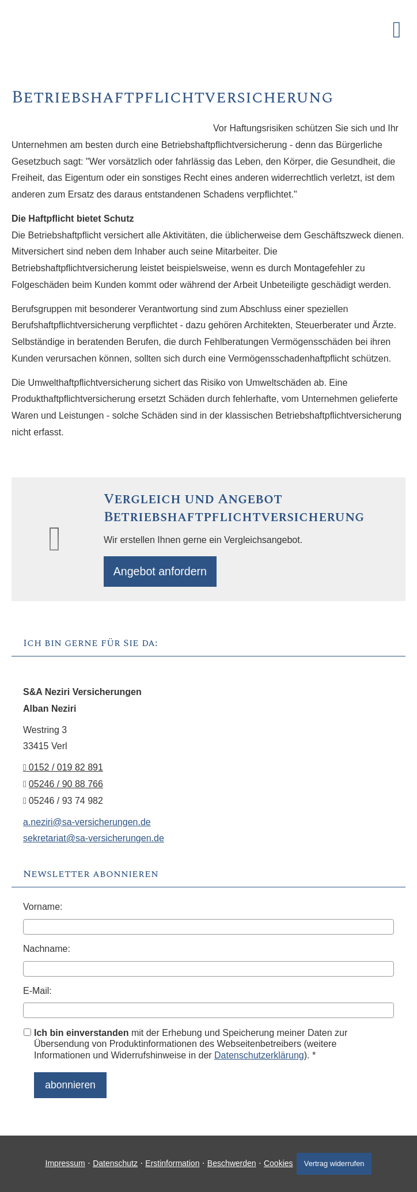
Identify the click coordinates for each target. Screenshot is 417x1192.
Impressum (61, 1161)
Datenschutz (111, 1161)
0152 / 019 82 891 (63, 770)
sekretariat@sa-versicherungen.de (93, 841)
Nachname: (46, 951)
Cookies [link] (274, 1161)
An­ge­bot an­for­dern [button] (163, 573)
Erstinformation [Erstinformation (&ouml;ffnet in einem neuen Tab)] (168, 1161)
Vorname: (42, 909)
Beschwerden (227, 1161)
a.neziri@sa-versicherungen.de (87, 825)
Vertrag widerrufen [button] (336, 1161)
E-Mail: (37, 994)
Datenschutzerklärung (259, 1058)
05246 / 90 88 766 (66, 787)
